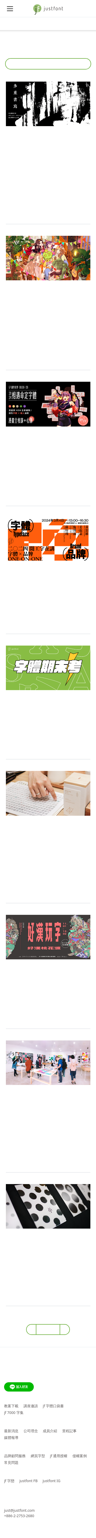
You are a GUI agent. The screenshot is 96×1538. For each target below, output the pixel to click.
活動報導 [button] (46, 63)
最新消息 (11, 1430)
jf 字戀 (9, 1480)
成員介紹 (50, 1430)
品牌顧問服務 (15, 1455)
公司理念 (31, 1430)
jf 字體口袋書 (53, 1405)
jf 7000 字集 (14, 1412)
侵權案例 (79, 1455)
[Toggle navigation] (10, 23)
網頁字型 (38, 1455)
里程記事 (69, 1430)
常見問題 (11, 1462)
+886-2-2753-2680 (19, 1515)
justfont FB (28, 1480)
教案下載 (11, 1405)
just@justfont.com (19, 1510)
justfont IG (51, 1480)
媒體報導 (11, 1437)
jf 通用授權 (58, 1455)
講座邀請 (31, 1405)
